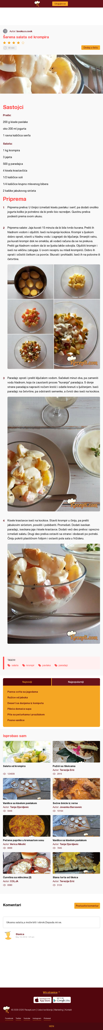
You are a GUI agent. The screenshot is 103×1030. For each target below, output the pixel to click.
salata (15, 665)
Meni (51, 1026)
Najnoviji (27, 681)
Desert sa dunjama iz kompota (25, 703)
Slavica (20, 934)
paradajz (63, 665)
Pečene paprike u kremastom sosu (26, 832)
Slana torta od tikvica (76, 869)
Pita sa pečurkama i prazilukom (26, 714)
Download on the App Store (43, 1000)
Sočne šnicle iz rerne (76, 795)
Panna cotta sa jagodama (22, 691)
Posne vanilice (15, 720)
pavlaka (46, 665)
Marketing (58, 1009)
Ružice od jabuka (17, 697)
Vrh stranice (50, 992)
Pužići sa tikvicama (76, 758)
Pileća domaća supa (19, 708)
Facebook (9, 1018)
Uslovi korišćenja (45, 1009)
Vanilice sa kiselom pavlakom (26, 795)
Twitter (18, 1018)
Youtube (27, 1018)
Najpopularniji (76, 681)
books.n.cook (24, 31)
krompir (30, 665)
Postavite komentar (87, 905)
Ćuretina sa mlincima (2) (26, 869)
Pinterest (47, 1018)
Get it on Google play (62, 1000)
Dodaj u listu (91, 47)
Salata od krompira (26, 758)
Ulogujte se (60, 4)
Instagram (37, 1018)
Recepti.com (6, 1009)
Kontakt (68, 1009)
